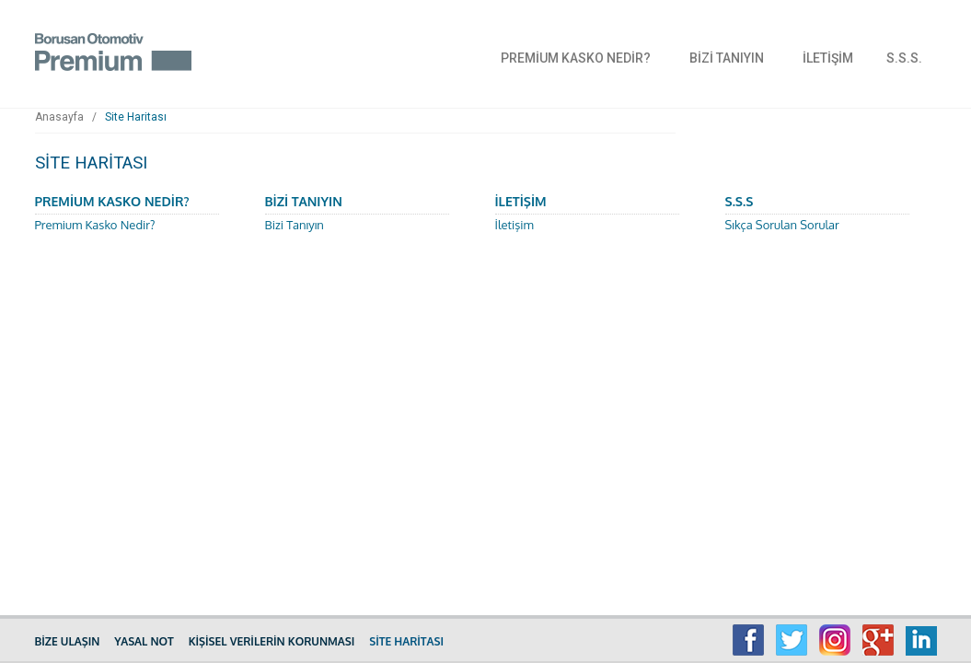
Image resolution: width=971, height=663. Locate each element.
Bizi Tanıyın (294, 224)
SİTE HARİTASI (406, 641)
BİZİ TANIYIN (726, 58)
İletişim (514, 224)
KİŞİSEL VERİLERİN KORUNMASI (272, 641)
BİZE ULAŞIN (67, 641)
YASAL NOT (143, 641)
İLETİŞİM (828, 58)
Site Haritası (136, 116)
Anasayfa (59, 116)
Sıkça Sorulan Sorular (782, 224)
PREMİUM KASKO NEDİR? (576, 58)
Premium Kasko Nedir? (95, 224)
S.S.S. (904, 58)
